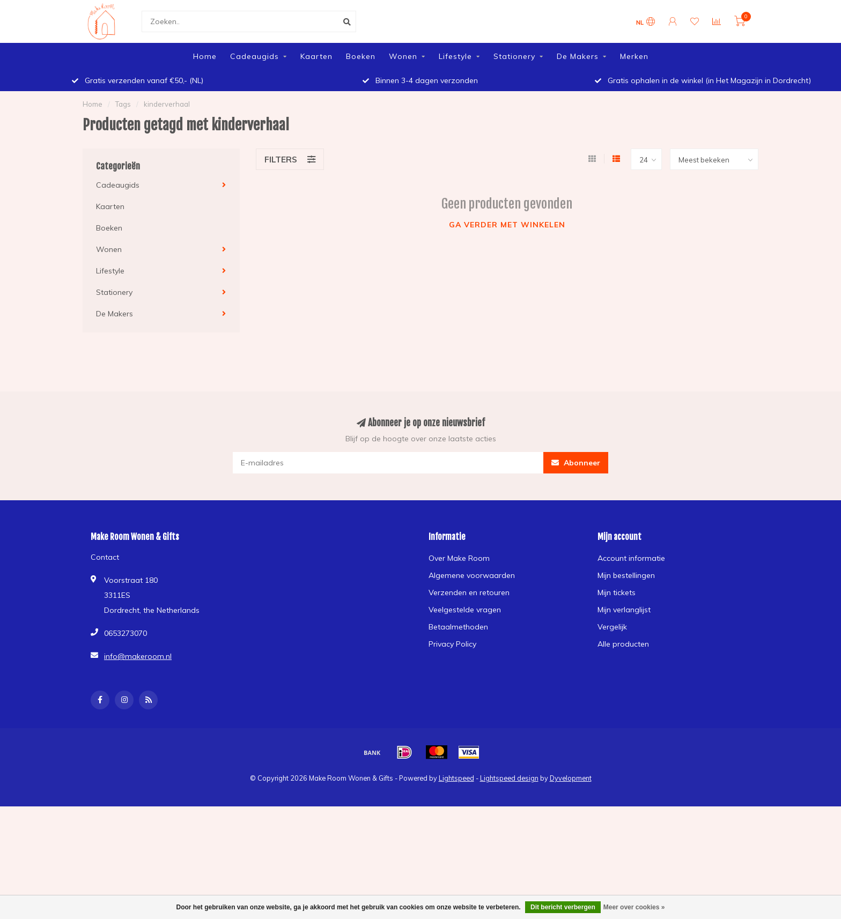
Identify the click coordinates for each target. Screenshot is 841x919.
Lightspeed (456, 778)
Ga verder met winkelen (507, 224)
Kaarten (316, 56)
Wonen (403, 56)
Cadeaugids (254, 56)
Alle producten (623, 644)
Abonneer (575, 463)
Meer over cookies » (634, 907)
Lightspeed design (509, 778)
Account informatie (631, 558)
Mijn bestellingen (626, 575)
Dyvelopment (571, 778)
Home (205, 56)
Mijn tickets (616, 592)
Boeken (360, 56)
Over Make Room (459, 558)
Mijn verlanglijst (624, 609)
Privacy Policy (452, 644)
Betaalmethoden (458, 627)
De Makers (578, 56)
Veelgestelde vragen (465, 609)
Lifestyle (455, 56)
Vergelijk (612, 627)
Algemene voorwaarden (472, 575)
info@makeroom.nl (138, 656)
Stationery (514, 56)
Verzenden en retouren (469, 592)
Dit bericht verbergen (562, 907)
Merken (634, 56)
